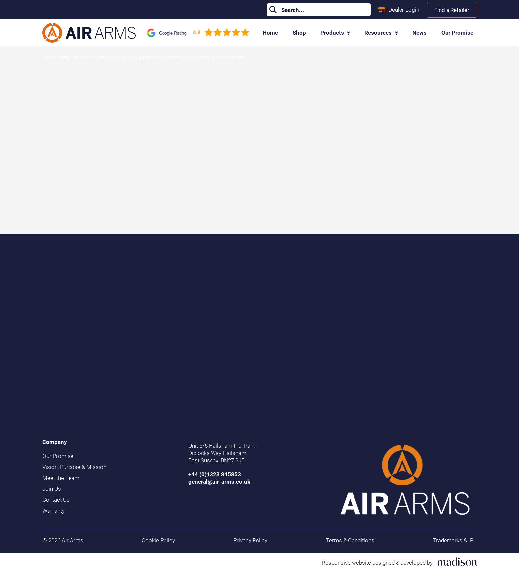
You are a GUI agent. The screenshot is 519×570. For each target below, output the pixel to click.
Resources (381, 32)
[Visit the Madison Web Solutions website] (399, 561)
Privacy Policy (250, 540)
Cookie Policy (158, 540)
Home (270, 32)
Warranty (53, 510)
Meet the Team (60, 478)
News (419, 32)
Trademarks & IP (453, 540)
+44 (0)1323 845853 (214, 474)
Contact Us (56, 499)
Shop (299, 32)
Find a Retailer (451, 10)
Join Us (51, 488)
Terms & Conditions (350, 540)
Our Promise (457, 32)
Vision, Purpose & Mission (74, 467)
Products (335, 32)
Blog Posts (73, 56)
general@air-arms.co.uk (219, 481)
